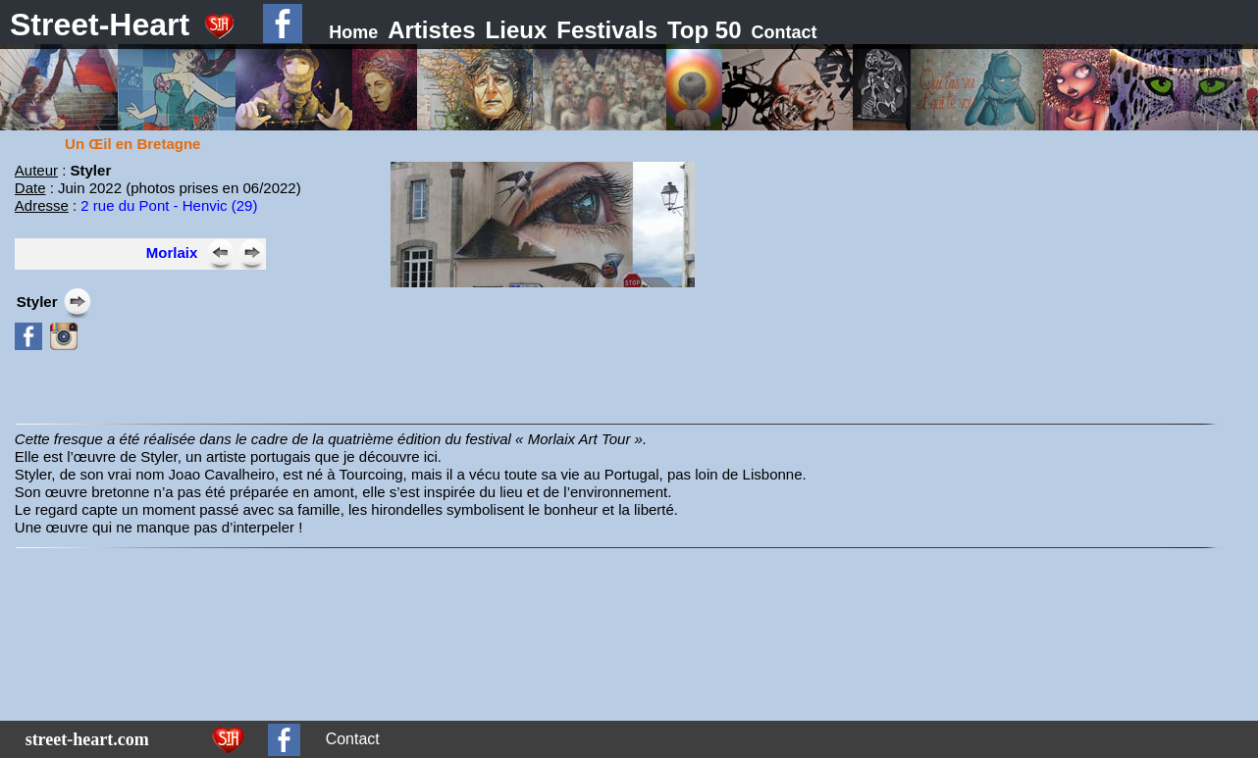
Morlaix (172, 252)
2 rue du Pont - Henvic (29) (168, 205)
